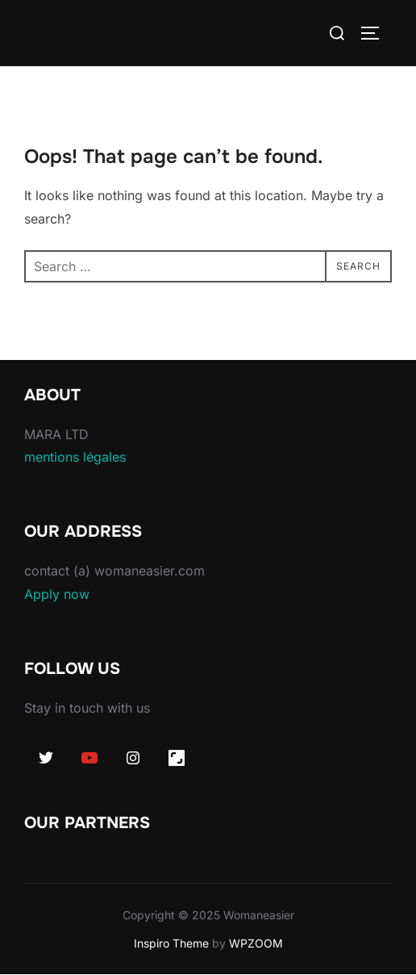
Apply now (56, 594)
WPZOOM (256, 943)
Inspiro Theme (171, 943)
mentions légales (75, 457)
